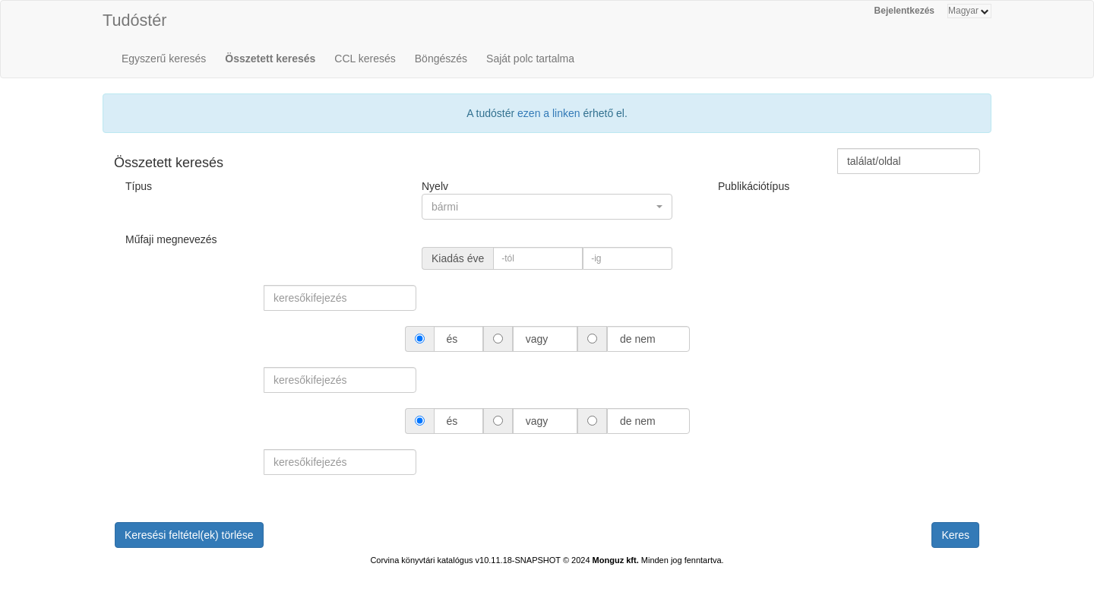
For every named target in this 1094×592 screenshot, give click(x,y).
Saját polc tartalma (530, 58)
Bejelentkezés (904, 10)
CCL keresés (364, 58)
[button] (547, 207)
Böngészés (441, 58)
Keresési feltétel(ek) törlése (189, 535)
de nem (637, 339)
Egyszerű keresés (164, 58)
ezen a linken (548, 113)
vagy (537, 339)
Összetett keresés (270, 58)
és (452, 339)
